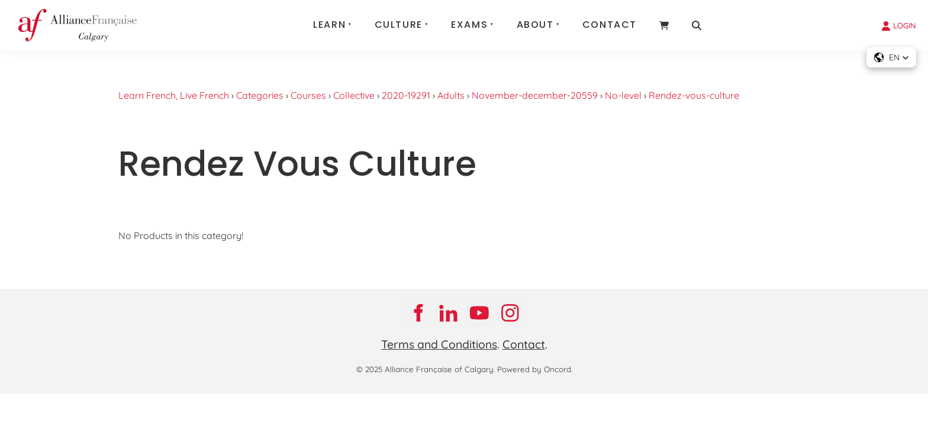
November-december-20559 (535, 95)
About (535, 24)
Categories (259, 95)
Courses (308, 95)
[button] (891, 57)
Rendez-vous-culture (694, 95)
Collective (354, 95)
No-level (623, 95)
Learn (329, 24)
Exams (469, 24)
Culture (399, 24)
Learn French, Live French (173, 95)
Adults (451, 95)
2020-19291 (406, 95)
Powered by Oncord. (534, 369)
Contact (609, 24)
